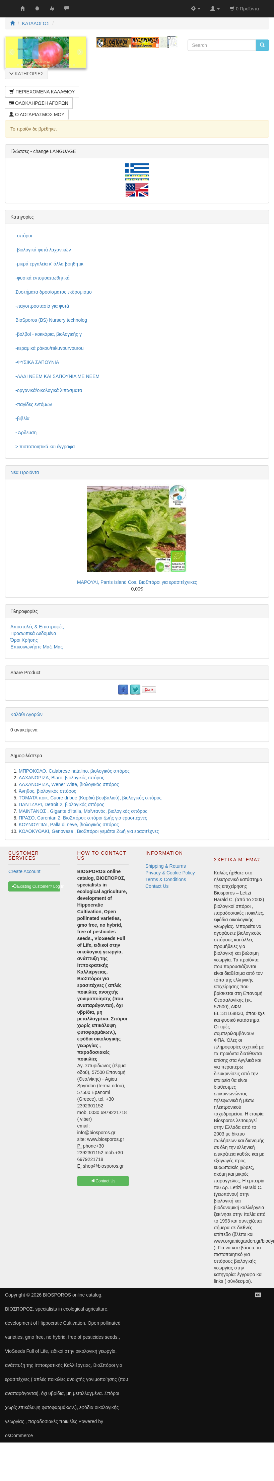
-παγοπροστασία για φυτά (42, 306)
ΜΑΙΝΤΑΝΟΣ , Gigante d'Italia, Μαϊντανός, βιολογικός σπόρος (83, 811)
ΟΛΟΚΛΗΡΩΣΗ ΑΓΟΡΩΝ (38, 103)
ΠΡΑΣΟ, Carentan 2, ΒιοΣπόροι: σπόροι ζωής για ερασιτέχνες (83, 818)
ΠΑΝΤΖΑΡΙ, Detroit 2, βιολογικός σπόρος (61, 804)
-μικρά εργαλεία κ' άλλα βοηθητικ (49, 263)
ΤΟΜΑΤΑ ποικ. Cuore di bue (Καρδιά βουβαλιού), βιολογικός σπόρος (90, 797)
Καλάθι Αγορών (26, 714)
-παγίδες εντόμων (33, 404)
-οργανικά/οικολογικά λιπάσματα (48, 390)
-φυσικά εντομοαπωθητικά (42, 278)
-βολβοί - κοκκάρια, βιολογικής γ (48, 334)
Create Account (24, 871)
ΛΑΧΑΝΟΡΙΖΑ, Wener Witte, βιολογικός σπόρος (69, 784)
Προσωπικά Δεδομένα (33, 633)
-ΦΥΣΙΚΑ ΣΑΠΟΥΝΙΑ (37, 362)
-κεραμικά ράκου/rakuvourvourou (49, 348)
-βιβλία (22, 418)
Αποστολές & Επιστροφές (37, 626)
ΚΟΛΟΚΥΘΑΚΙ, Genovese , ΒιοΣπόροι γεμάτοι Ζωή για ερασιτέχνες (89, 831)
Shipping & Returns (165, 866)
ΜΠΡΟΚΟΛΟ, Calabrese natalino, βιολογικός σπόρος (74, 771)
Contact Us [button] (103, 1181)
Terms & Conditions (165, 879)
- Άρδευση (26, 432)
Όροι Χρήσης (24, 640)
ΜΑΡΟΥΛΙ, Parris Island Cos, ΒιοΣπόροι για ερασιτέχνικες (137, 582)
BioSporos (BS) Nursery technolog (51, 320)
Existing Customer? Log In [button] (36, 886)
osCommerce (19, 1435)
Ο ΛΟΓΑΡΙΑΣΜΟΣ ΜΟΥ (36, 114)
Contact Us (156, 886)
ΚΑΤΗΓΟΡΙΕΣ (26, 73)
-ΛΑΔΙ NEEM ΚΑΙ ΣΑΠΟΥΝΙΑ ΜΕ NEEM (57, 376)
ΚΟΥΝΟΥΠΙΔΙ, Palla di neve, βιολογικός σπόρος (69, 824)
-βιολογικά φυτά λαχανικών (43, 249)
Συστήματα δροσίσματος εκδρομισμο (53, 292)
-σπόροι (23, 235)
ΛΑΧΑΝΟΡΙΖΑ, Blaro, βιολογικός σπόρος (61, 777)
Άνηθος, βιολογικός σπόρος (47, 791)
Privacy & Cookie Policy (170, 872)
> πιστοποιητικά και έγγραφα (45, 446)
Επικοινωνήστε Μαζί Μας (36, 646)
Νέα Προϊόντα (24, 472)
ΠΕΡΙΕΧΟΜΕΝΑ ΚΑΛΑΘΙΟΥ (42, 91)
